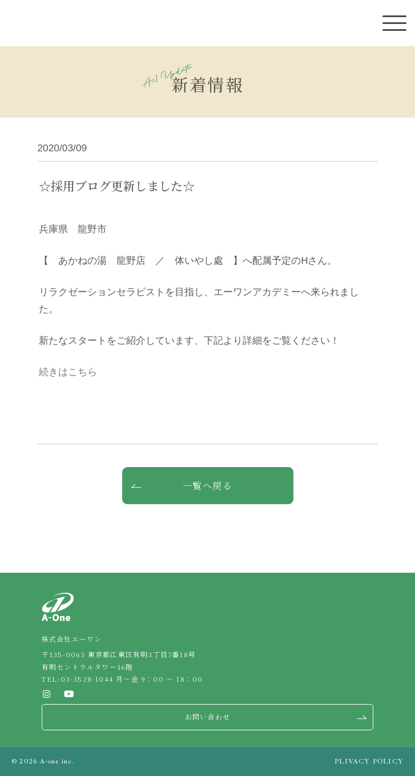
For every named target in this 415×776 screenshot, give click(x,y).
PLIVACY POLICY (369, 761)
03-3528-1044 (87, 678)
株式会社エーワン (28, 24)
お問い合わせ (207, 716)
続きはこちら (68, 372)
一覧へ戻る (208, 485)
